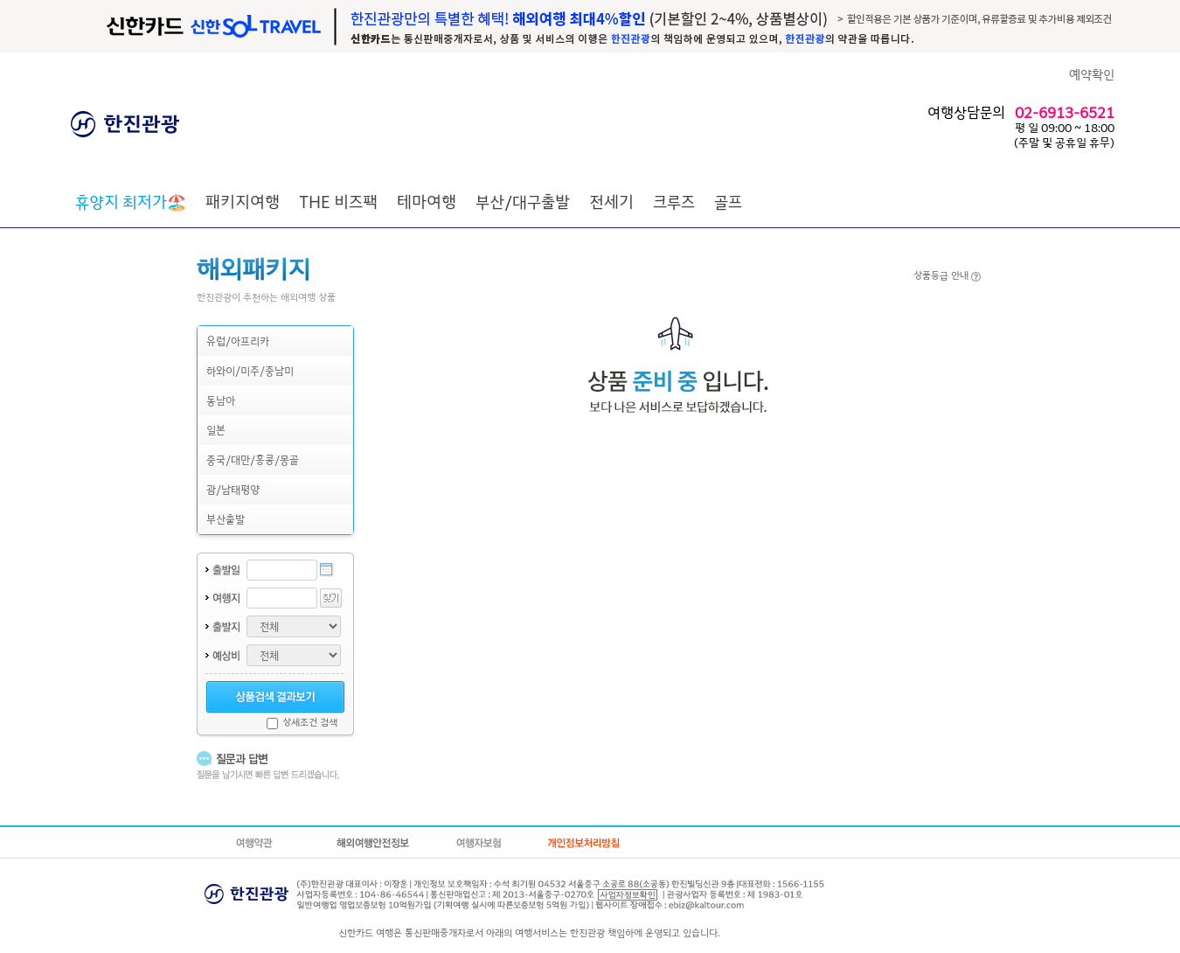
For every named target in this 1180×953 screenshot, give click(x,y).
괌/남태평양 (233, 489)
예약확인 (1091, 74)
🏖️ (130, 201)
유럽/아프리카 (237, 340)
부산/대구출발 (522, 201)
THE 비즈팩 (338, 201)
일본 (216, 429)
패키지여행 (242, 201)
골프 (728, 201)
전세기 (611, 201)
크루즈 (674, 201)
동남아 (220, 400)
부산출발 (225, 518)
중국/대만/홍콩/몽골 (252, 459)
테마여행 (426, 201)
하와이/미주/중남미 (250, 370)
